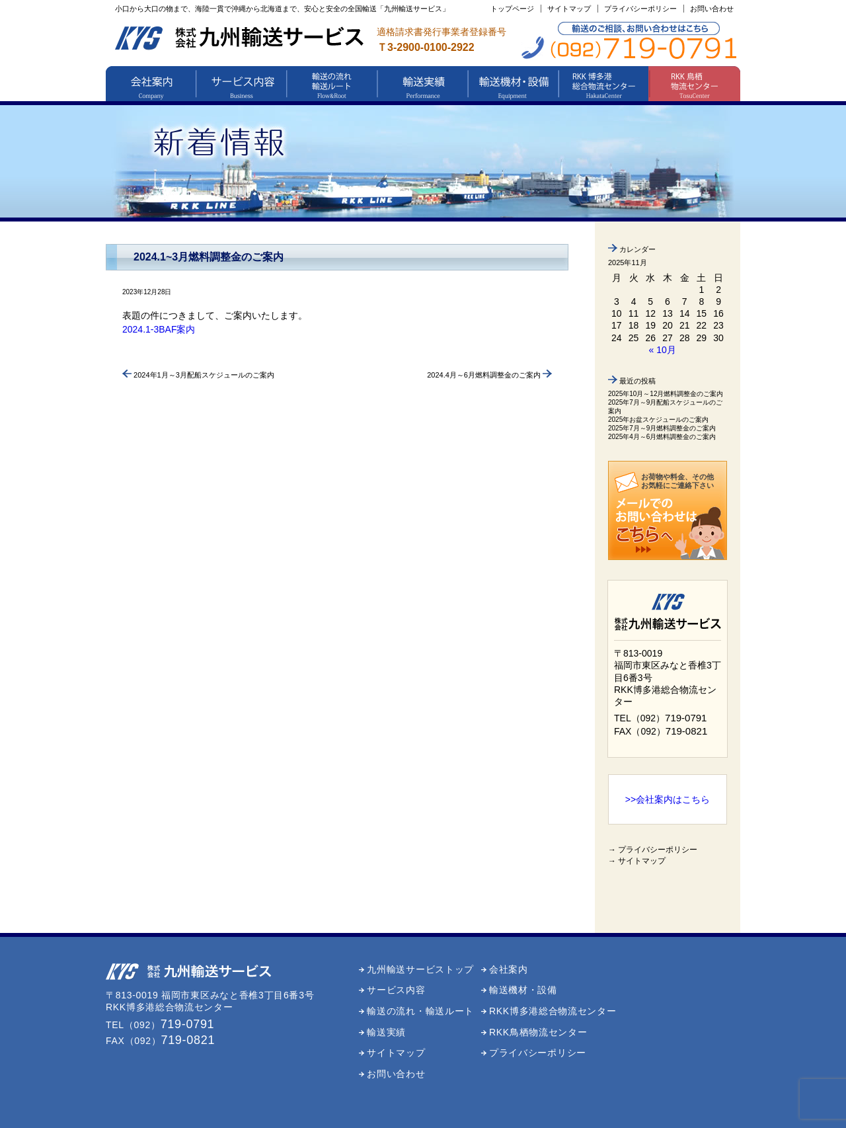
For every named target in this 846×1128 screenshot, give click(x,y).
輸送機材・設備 (523, 990)
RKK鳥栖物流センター (538, 1032)
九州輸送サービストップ (420, 969)
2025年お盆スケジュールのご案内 (658, 419)
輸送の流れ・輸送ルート (420, 1011)
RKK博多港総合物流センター (553, 1011)
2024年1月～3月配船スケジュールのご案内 (198, 375)
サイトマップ (569, 9)
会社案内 (508, 969)
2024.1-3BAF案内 (159, 329)
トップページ (512, 9)
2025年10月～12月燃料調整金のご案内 (666, 393)
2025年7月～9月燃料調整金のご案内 (662, 428)
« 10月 (662, 349)
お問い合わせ (712, 9)
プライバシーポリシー (640, 9)
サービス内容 (396, 990)
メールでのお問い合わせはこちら (656, 525)
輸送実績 (386, 1032)
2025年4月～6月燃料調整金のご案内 (662, 436)
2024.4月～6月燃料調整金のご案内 (489, 375)
